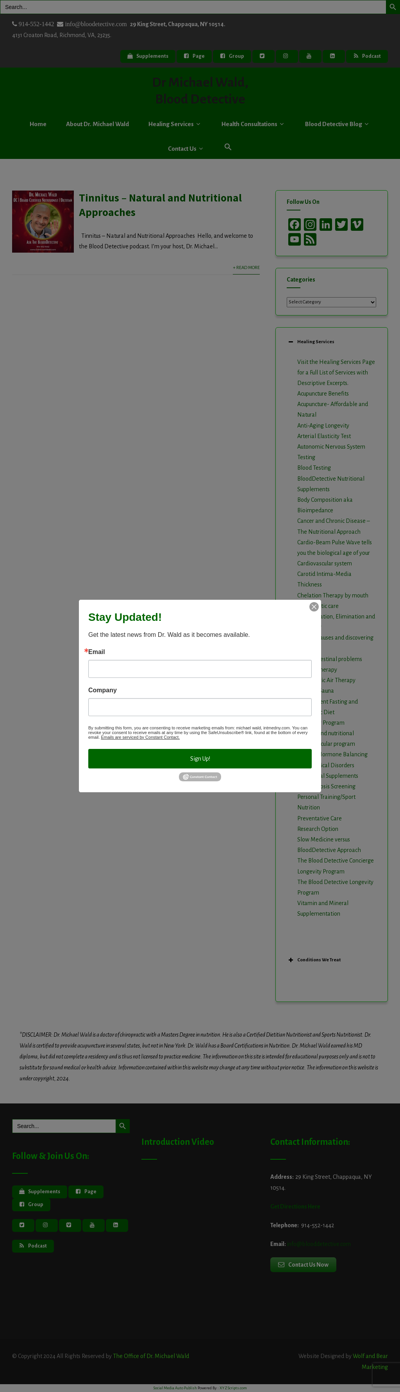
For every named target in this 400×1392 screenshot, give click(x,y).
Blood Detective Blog (337, 124)
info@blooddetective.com (319, 1244)
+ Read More (246, 267)
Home (38, 124)
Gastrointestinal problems (329, 659)
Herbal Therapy (317, 670)
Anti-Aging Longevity (323, 425)
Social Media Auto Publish (175, 1388)
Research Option (317, 829)
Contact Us (186, 148)
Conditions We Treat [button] (314, 960)
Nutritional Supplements (327, 776)
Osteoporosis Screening (326, 786)
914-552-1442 (35, 24)
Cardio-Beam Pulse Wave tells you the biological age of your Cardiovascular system (334, 553)
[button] (228, 147)
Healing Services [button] (310, 342)
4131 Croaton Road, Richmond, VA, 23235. (61, 35)
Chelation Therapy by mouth (332, 595)
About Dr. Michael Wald (97, 124)
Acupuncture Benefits (323, 393)
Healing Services (175, 124)
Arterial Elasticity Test (324, 436)
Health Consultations (253, 124)
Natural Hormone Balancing (332, 754)
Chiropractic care (318, 606)
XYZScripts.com (233, 1388)
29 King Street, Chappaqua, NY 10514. (177, 24)
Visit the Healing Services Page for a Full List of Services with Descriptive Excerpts (336, 372)
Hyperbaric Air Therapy (326, 680)
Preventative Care (319, 818)
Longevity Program (321, 723)
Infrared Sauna (315, 691)
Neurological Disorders (325, 765)
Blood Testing (314, 468)
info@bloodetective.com (95, 24)
